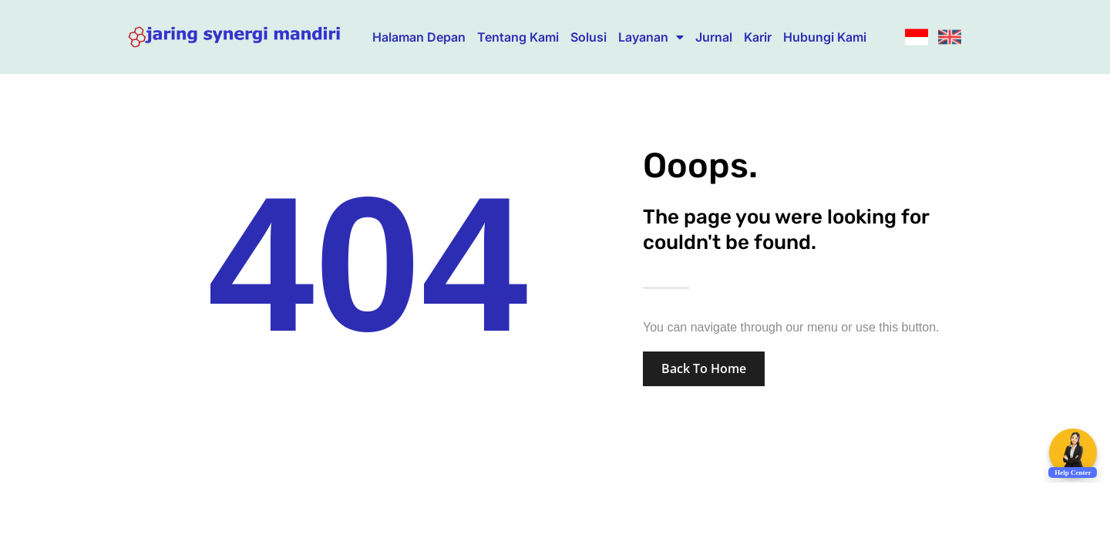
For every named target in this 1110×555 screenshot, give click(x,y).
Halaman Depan (419, 37)
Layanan (651, 37)
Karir (758, 37)
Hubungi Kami (824, 37)
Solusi (588, 37)
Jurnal (713, 37)
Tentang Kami (518, 37)
